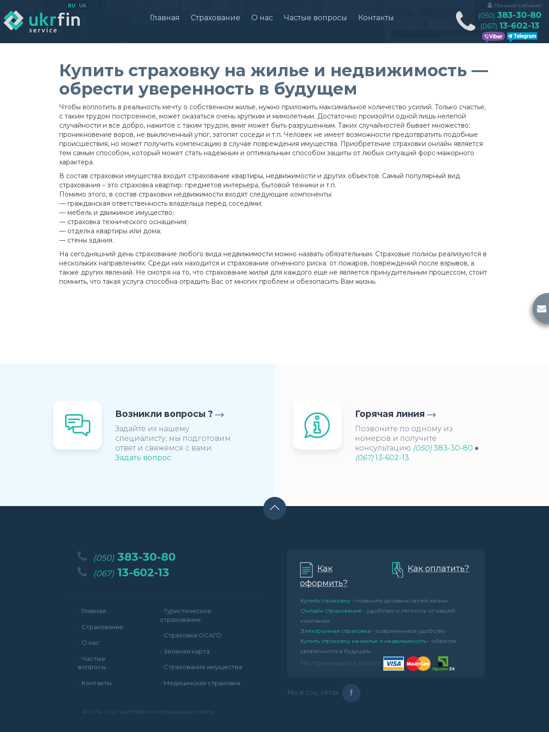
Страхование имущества (203, 666)
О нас (262, 17)
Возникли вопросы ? (164, 414)
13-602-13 (509, 26)
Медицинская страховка (202, 683)
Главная (165, 17)
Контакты (376, 17)
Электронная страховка (335, 630)
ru (71, 6)
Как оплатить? (438, 568)
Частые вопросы (315, 17)
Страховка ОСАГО (193, 635)
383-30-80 (510, 15)
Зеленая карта (187, 651)
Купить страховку (325, 600)
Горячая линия (390, 414)
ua (82, 6)
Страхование (215, 17)
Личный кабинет (518, 5)
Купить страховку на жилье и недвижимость (363, 640)
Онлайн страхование (331, 610)
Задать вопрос (143, 457)
